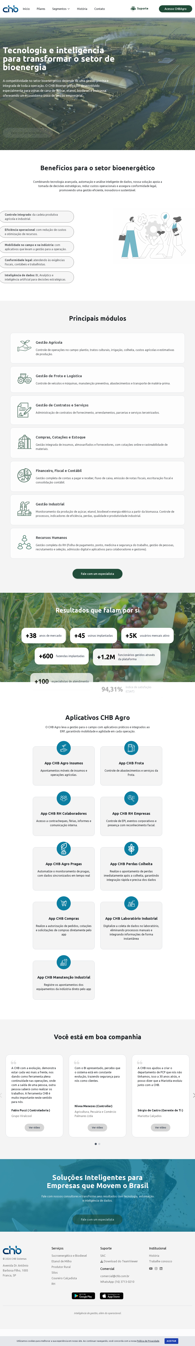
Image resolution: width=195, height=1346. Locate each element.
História (82, 8)
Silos (55, 1272)
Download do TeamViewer (119, 1261)
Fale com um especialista (97, 590)
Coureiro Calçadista (64, 1278)
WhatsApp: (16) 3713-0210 (117, 1281)
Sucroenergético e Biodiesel (69, 1255)
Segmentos (61, 8)
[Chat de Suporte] (139, 9)
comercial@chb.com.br (114, 1276)
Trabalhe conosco (160, 1261)
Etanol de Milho (62, 1261)
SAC (103, 1255)
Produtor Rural (61, 1266)
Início (26, 8)
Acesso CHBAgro (176, 8)
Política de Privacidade (148, 1341)
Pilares (41, 8)
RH (53, 1283)
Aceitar (171, 1341)
